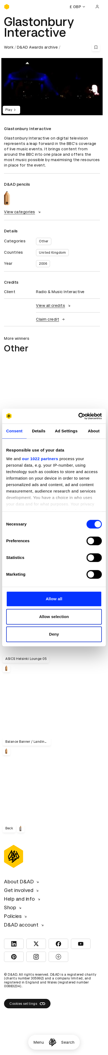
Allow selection (54, 616)
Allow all (54, 598)
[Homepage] (52, 1042)
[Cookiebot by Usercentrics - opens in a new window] (78, 416)
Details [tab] (38, 431)
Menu (39, 1042)
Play (11, 110)
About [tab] (94, 431)
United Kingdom (52, 253)
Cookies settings (27, 1003)
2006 (43, 264)
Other (43, 241)
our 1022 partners (40, 458)
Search (67, 1042)
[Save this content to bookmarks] (96, 47)
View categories (23, 212)
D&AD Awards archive (37, 47)
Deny (54, 634)
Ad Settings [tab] (66, 431)
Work (8, 47)
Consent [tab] (14, 431)
